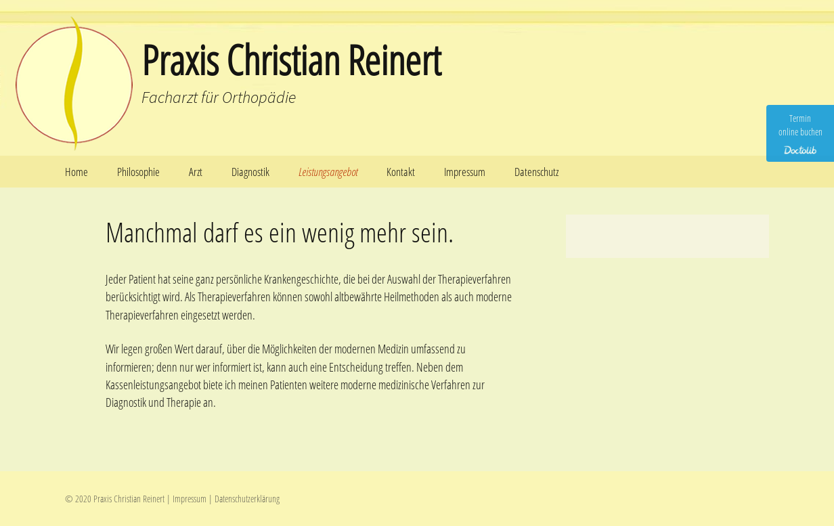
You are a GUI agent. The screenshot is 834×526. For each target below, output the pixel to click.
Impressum (464, 171)
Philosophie (138, 171)
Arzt (195, 171)
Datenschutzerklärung (247, 498)
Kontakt (401, 171)
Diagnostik (250, 171)
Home (76, 171)
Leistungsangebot (328, 171)
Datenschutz (536, 171)
